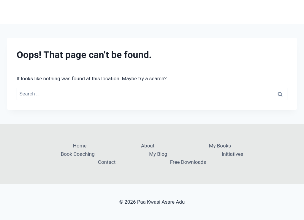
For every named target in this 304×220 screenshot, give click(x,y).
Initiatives (232, 154)
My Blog (158, 154)
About (147, 146)
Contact (106, 162)
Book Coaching (78, 154)
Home (80, 146)
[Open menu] (291, 11)
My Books (220, 146)
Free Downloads (188, 162)
